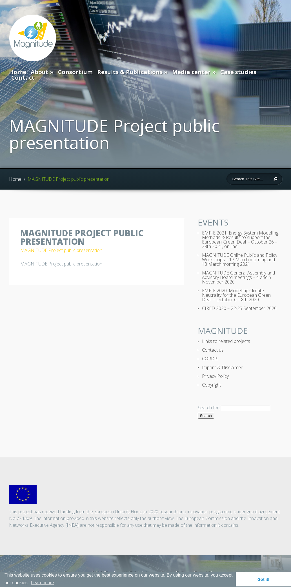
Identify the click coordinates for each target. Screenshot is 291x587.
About (39, 72)
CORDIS (210, 359)
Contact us (213, 350)
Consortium (75, 72)
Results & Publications (130, 72)
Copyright (211, 385)
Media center (191, 72)
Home (17, 72)
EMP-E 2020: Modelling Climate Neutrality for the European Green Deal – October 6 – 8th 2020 (236, 295)
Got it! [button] (263, 579)
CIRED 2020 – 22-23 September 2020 (239, 308)
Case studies (238, 72)
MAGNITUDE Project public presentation (61, 250)
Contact (23, 77)
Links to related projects (226, 341)
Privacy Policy (215, 376)
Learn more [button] (42, 582)
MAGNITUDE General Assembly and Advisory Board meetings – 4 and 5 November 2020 (238, 277)
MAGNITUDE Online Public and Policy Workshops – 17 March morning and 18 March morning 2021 (239, 259)
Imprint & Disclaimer (222, 367)
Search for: (209, 408)
